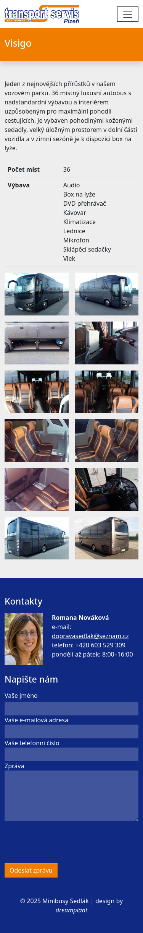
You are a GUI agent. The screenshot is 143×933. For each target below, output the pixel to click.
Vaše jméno (21, 695)
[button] (37, 293)
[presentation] (63, 842)
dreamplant (71, 910)
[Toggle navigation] (127, 14)
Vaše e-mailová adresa (36, 720)
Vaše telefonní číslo (32, 743)
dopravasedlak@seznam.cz (90, 636)
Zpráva (14, 766)
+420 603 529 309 (100, 645)
